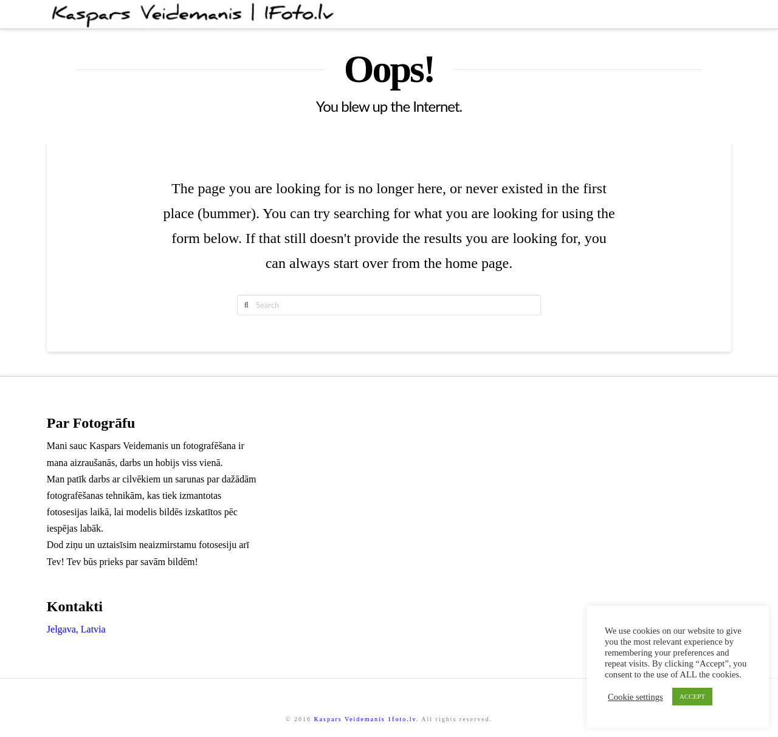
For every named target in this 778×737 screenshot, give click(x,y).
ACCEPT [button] (692, 696)
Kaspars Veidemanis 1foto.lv (365, 719)
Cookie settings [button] (635, 697)
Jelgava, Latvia (76, 629)
